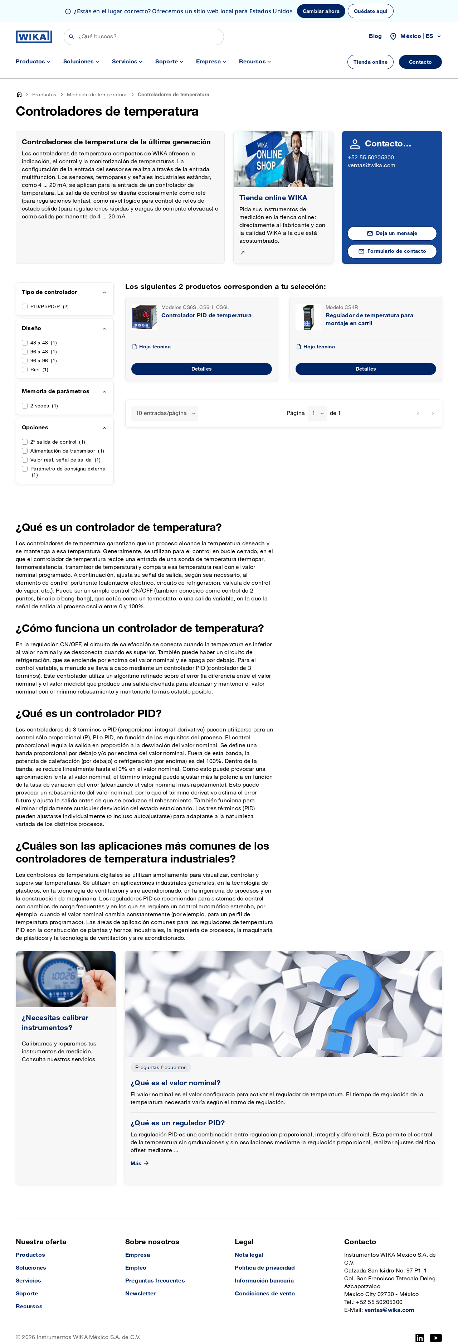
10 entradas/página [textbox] (161, 413)
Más (140, 1163)
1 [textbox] (313, 413)
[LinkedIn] (419, 1338)
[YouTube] (436, 1338)
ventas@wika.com (372, 165)
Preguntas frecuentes (160, 1067)
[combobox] (164, 413)
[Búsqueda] (144, 36)
